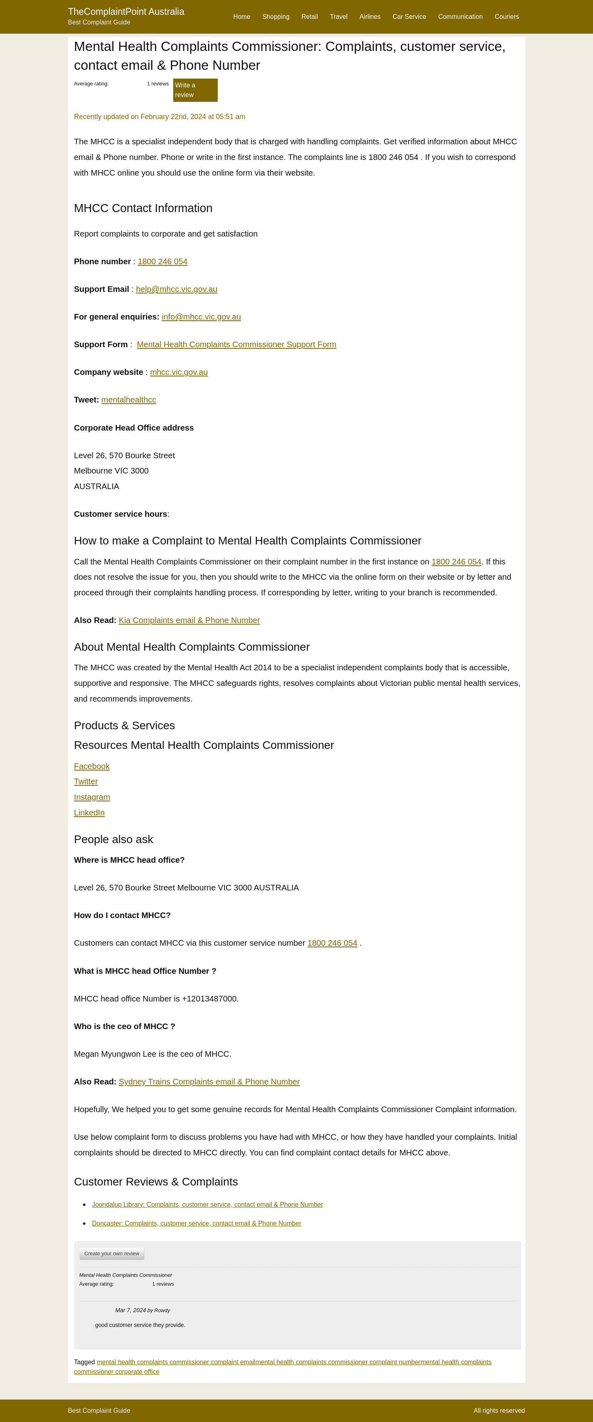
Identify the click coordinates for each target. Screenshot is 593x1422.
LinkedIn (89, 812)
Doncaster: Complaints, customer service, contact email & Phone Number (197, 1223)
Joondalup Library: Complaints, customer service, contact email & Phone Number (207, 1204)
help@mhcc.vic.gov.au (176, 289)
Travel (339, 16)
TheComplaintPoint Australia (126, 11)
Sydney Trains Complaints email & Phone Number (209, 1081)
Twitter (86, 781)
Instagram (92, 797)
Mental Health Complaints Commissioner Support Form (236, 344)
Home (242, 16)
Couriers (507, 16)
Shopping (275, 16)
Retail (310, 16)
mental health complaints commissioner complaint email (176, 1362)
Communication (460, 16)
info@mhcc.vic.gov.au (201, 316)
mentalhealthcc (128, 399)
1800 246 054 (163, 261)
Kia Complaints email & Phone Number (189, 620)
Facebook (92, 766)
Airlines (370, 16)
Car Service (409, 16)
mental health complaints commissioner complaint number (338, 1362)
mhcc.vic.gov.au (179, 372)
